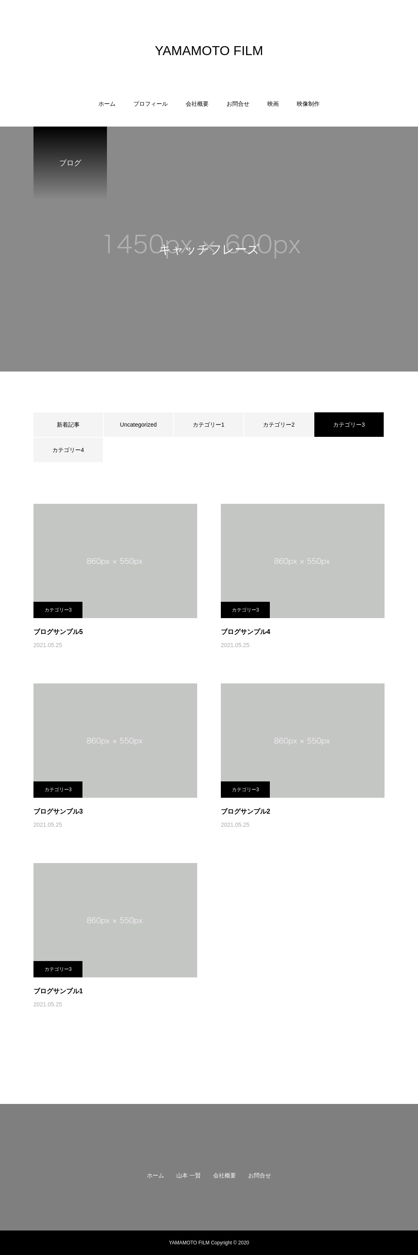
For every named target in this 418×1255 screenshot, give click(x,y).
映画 (273, 103)
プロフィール (150, 103)
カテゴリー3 (58, 610)
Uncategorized (138, 424)
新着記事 (68, 424)
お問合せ (238, 103)
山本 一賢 (188, 1175)
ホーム (107, 103)
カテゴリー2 (279, 424)
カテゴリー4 (68, 450)
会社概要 (197, 103)
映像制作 (308, 103)
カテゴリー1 (209, 424)
